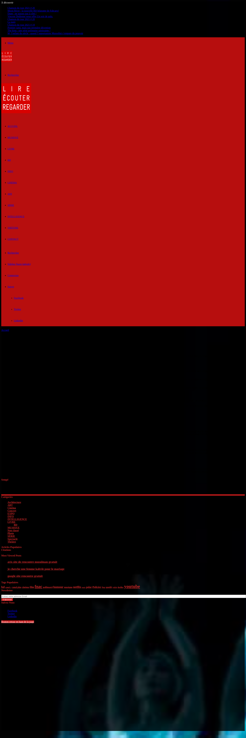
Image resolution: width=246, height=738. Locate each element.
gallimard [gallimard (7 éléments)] (48, 587)
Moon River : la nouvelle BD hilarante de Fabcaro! (33, 10)
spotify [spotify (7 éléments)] (109, 587)
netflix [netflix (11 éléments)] (77, 587)
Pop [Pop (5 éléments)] (103, 587)
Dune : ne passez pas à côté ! (22, 13)
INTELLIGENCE (16, 216)
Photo (11, 533)
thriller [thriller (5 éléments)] (120, 587)
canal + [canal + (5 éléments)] (8, 587)
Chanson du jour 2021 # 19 (21, 25)
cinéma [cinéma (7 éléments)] (25, 587)
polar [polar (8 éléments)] (89, 587)
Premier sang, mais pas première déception (29, 27)
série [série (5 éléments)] (115, 587)
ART (10, 194)
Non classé (13, 530)
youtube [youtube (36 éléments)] (132, 586)
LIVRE (11, 149)
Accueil (5, 330)
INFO (10, 171)
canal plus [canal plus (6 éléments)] (16, 587)
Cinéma (12, 182)
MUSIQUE (13, 137)
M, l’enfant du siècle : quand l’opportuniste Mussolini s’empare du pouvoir (45, 33)
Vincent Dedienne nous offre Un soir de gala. (30, 16)
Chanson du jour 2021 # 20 (21, 8)
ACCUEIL (13, 126)
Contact (13, 239)
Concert (12, 510)
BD (9, 160)
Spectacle (13, 539)
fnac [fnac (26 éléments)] (38, 586)
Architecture (14, 502)
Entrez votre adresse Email (14, 593)
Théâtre (13, 228)
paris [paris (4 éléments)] (83, 587)
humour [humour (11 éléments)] (58, 587)
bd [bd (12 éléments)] (3, 587)
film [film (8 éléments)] (32, 587)
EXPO (11, 513)
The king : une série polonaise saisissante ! (29, 30)
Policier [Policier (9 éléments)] (96, 587)
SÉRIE (11, 205)
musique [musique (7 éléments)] (68, 587)
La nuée (12, 22)
